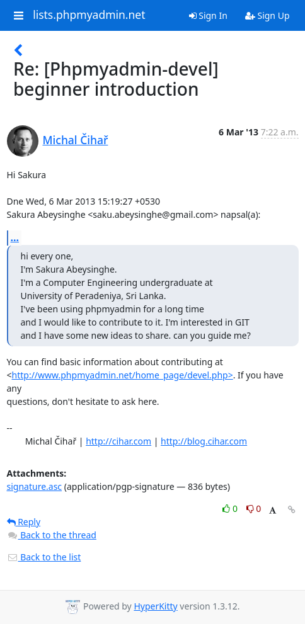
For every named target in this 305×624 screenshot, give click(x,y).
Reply (24, 522)
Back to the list (44, 557)
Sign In (208, 15)
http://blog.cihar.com (204, 441)
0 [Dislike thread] (254, 508)
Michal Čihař (75, 139)
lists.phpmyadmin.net (89, 15)
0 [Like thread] (230, 508)
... (15, 237)
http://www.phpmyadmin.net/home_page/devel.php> (122, 375)
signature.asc (34, 486)
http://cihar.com (118, 441)
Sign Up (267, 15)
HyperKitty (155, 606)
